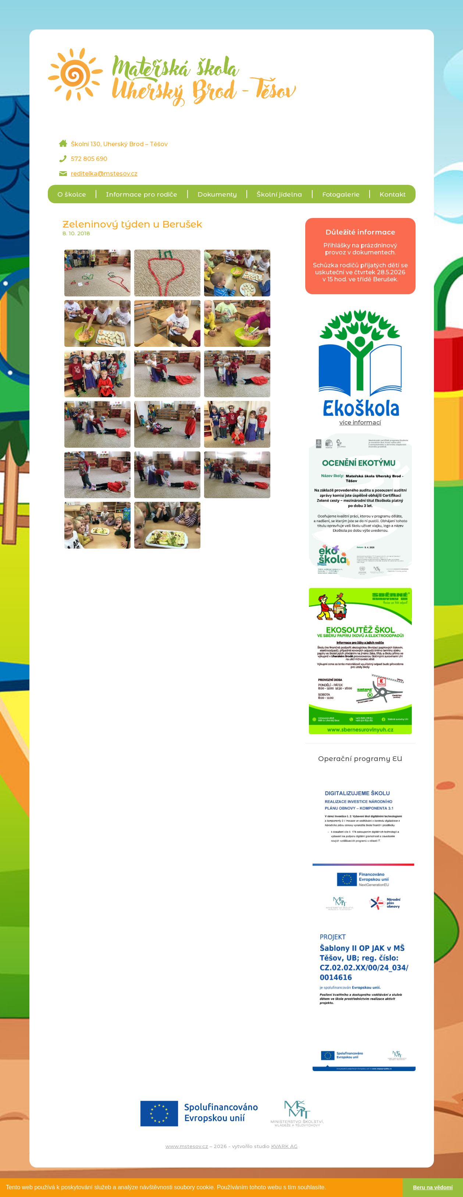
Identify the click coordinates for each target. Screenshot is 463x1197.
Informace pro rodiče (141, 194)
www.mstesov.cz (186, 1146)
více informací (360, 419)
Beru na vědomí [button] (433, 1187)
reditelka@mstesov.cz (104, 173)
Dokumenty (217, 194)
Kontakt (393, 194)
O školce (71, 194)
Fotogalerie (341, 194)
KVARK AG (284, 1146)
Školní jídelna (279, 194)
